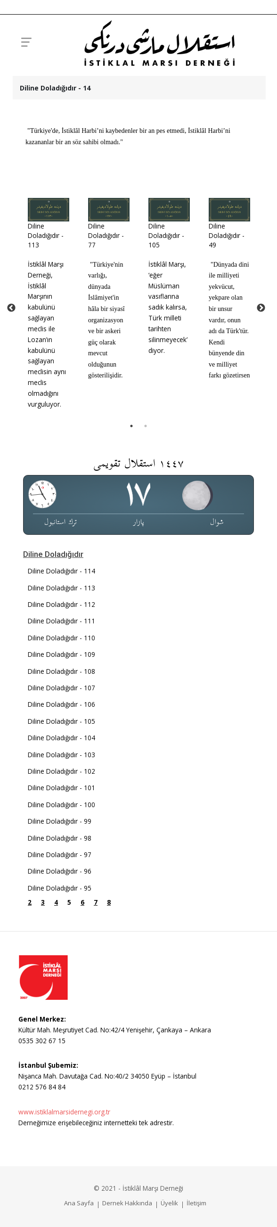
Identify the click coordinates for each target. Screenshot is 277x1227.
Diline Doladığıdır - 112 (61, 604)
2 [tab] (145, 426)
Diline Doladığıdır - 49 (226, 235)
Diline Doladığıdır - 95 (59, 887)
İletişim (196, 1203)
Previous (11, 308)
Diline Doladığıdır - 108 (61, 671)
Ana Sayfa (79, 1203)
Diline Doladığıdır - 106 (61, 704)
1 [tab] (131, 426)
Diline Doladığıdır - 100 (61, 804)
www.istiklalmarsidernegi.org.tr (64, 1111)
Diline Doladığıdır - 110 (61, 637)
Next (261, 308)
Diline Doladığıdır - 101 (61, 787)
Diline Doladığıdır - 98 (59, 838)
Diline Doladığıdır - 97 (59, 854)
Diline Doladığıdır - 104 (61, 737)
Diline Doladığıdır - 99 (59, 821)
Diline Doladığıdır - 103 (61, 754)
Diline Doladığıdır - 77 (106, 235)
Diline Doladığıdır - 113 (46, 235)
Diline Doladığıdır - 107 (61, 687)
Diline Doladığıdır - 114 (61, 570)
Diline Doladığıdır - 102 (61, 771)
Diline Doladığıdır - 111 (61, 620)
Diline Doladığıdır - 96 (59, 871)
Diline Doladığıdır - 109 (61, 654)
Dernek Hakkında (127, 1203)
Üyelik (169, 1203)
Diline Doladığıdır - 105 (166, 235)
